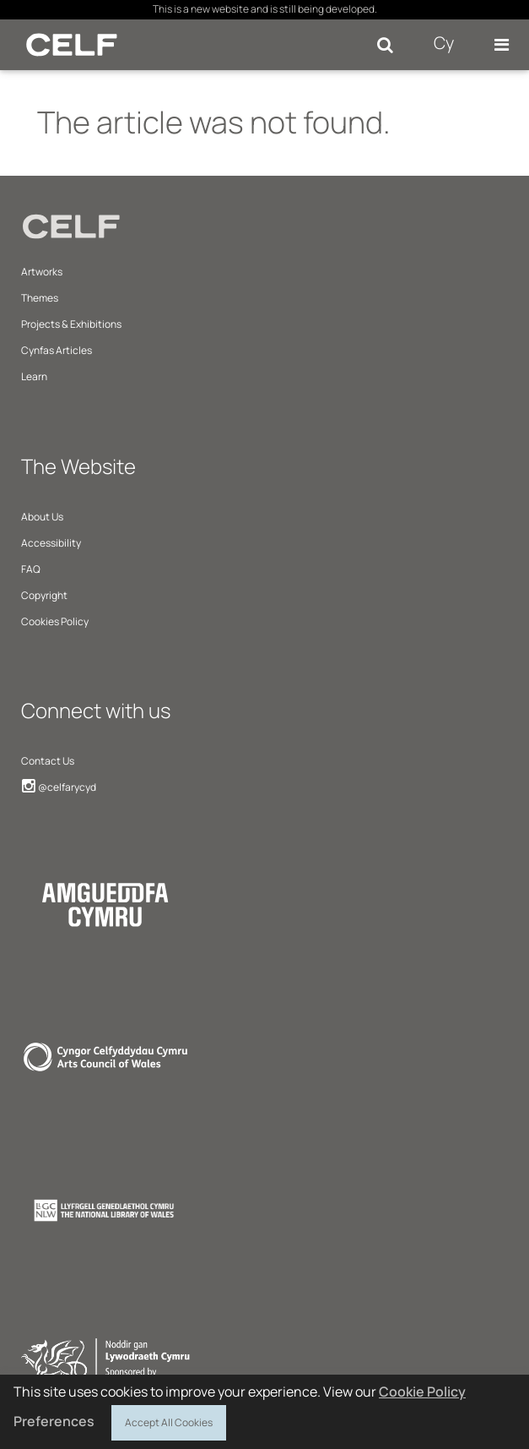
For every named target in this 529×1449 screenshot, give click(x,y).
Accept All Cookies (169, 1420)
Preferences (53, 1421)
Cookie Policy (422, 1391)
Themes (39, 298)
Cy (444, 42)
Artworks (41, 271)
